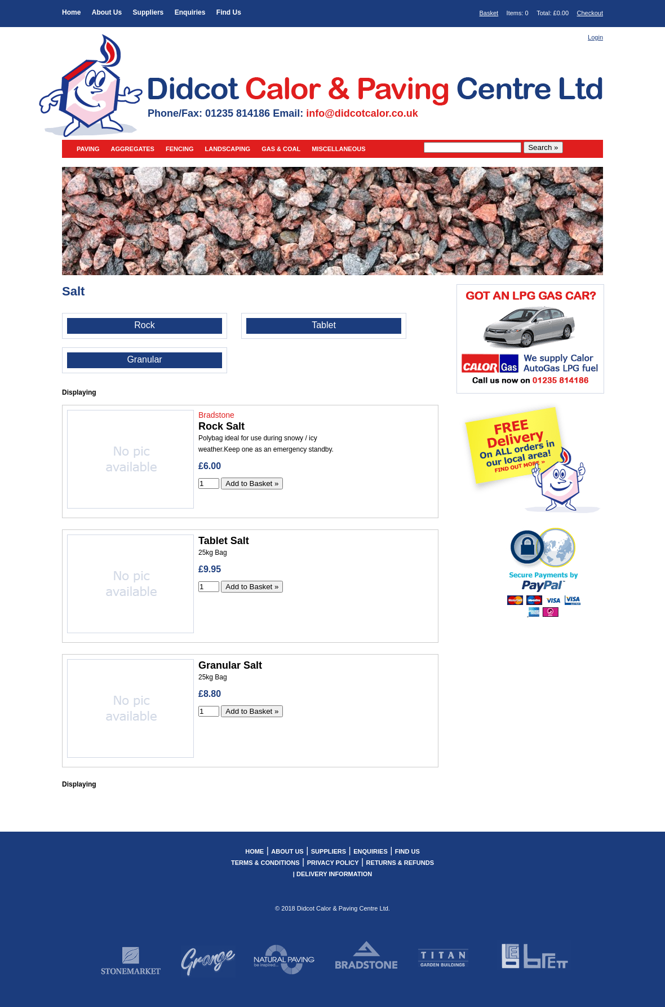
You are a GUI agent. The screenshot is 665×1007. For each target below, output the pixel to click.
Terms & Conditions (265, 862)
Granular (144, 359)
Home (71, 12)
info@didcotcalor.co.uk (362, 113)
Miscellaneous (338, 148)
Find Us (228, 12)
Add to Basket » (251, 483)
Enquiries (190, 12)
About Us (107, 12)
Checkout (590, 13)
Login (595, 37)
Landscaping (227, 148)
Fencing (180, 148)
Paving (88, 148)
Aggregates (132, 148)
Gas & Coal (280, 148)
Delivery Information (334, 874)
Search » (543, 147)
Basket (489, 13)
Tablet (324, 325)
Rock (144, 325)
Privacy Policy (333, 862)
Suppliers (148, 12)
